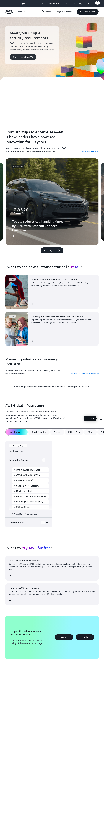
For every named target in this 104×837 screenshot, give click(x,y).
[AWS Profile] (97, 3)
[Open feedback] (101, 418)
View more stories (90, 151)
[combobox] (77, 266)
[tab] (17, 432)
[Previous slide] (44, 250)
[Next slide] (60, 250)
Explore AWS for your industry (84, 373)
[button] (88, 12)
